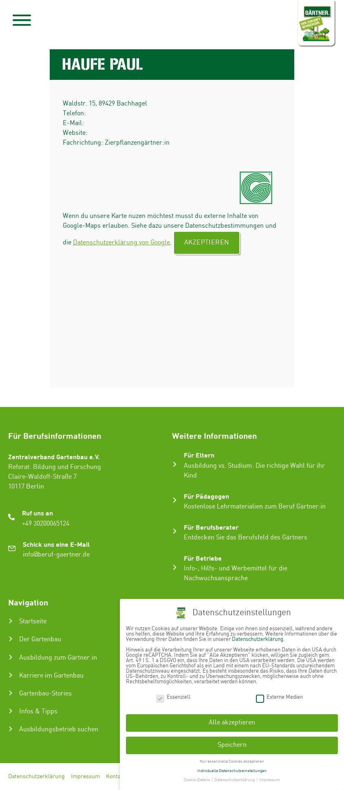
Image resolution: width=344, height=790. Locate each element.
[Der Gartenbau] (10, 638)
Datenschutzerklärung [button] (235, 779)
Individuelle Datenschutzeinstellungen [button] (232, 770)
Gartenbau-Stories (45, 693)
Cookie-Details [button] (197, 779)
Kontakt (116, 776)
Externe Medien (279, 696)
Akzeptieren (206, 242)
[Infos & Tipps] (10, 711)
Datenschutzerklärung (36, 776)
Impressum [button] (269, 779)
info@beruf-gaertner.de (56, 554)
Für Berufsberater (211, 527)
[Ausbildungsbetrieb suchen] (10, 728)
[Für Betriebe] (174, 567)
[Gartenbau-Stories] (10, 693)
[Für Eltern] (174, 464)
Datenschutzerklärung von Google (121, 242)
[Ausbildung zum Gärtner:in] (10, 657)
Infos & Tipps (38, 711)
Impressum (85, 776)
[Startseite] (10, 620)
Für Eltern (199, 455)
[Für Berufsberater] (174, 531)
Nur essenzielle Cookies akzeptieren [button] (232, 761)
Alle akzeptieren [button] (232, 722)
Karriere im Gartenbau (51, 675)
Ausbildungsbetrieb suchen (58, 729)
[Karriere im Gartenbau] (10, 675)
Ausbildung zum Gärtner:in (58, 657)
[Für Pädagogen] (174, 500)
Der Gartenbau (40, 639)
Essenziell (173, 696)
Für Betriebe (203, 558)
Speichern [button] (232, 744)
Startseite (32, 621)
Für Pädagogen (206, 496)
